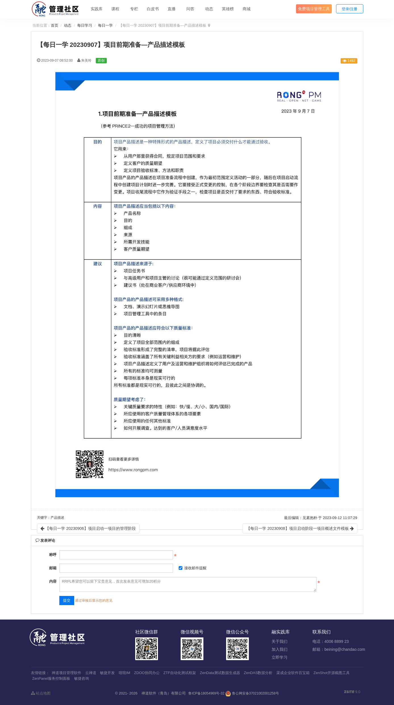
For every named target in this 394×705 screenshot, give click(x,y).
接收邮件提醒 (193, 568)
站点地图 (41, 693)
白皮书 (153, 9)
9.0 (352, 692)
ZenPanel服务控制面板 (51, 678)
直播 (172, 9)
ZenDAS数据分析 (258, 673)
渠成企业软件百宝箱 (293, 673)
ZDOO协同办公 (147, 673)
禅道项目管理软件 (66, 673)
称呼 (53, 555)
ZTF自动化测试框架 (179, 673)
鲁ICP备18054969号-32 (206, 693)
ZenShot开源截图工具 (332, 673)
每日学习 (84, 25)
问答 (190, 9)
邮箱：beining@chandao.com (338, 649)
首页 (54, 25)
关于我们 (279, 641)
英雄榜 (228, 9)
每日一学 (105, 25)
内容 (53, 581)
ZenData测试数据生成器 (220, 673)
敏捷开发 (107, 673)
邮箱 (53, 568)
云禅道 (90, 673)
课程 (115, 9)
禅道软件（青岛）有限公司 (163, 693)
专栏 (134, 9)
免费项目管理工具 (314, 9)
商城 (247, 9)
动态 (209, 9)
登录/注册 (350, 9)
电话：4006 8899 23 (330, 641)
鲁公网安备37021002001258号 (252, 693)
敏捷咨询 (81, 678)
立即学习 (279, 657)
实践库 (97, 9)
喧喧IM (124, 673)
